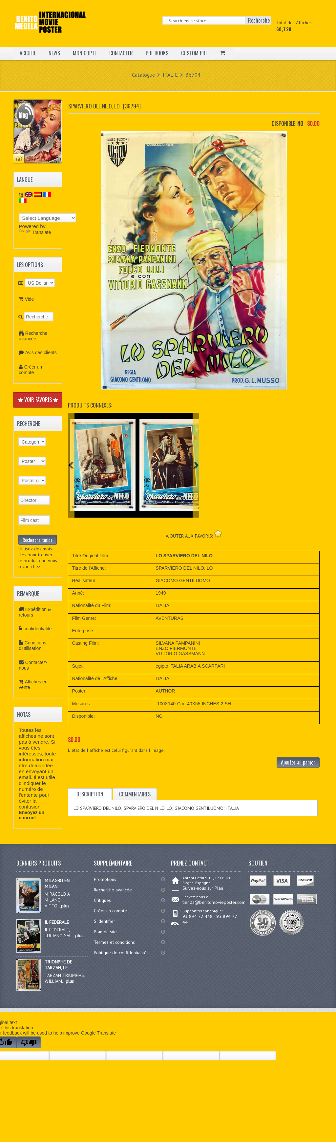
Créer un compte (30, 369)
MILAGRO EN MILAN (57, 883)
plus (65, 906)
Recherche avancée (33, 336)
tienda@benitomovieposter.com (213, 902)
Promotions (105, 879)
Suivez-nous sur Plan (202, 888)
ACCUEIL (28, 53)
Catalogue (143, 74)
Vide (29, 299)
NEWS (54, 53)
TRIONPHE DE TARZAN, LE (58, 965)
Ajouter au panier (298, 762)
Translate (35, 232)
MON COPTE (84, 53)
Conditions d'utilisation (32, 645)
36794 (193, 74)
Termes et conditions (114, 942)
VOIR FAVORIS (38, 400)
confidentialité (38, 628)
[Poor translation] (29, 1042)
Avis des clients (41, 352)
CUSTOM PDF (194, 53)
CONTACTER (121, 53)
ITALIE (170, 74)
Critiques (102, 900)
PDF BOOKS (157, 53)
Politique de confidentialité (120, 953)
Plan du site (105, 932)
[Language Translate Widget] (47, 217)
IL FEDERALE (57, 922)
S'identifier (104, 921)
